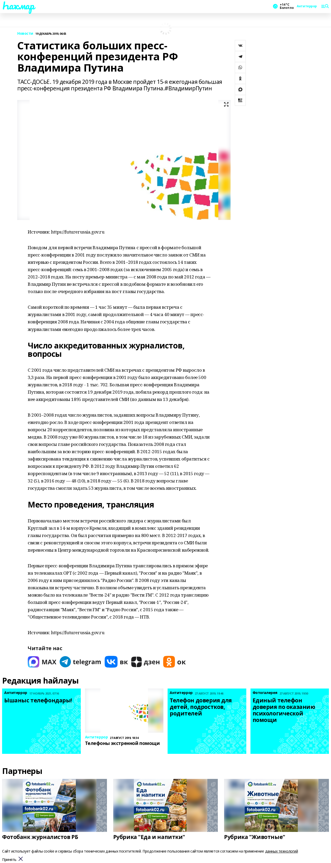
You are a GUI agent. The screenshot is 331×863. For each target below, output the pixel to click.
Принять (9, 860)
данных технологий (281, 851)
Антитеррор (307, 6)
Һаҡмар (18, 5)
